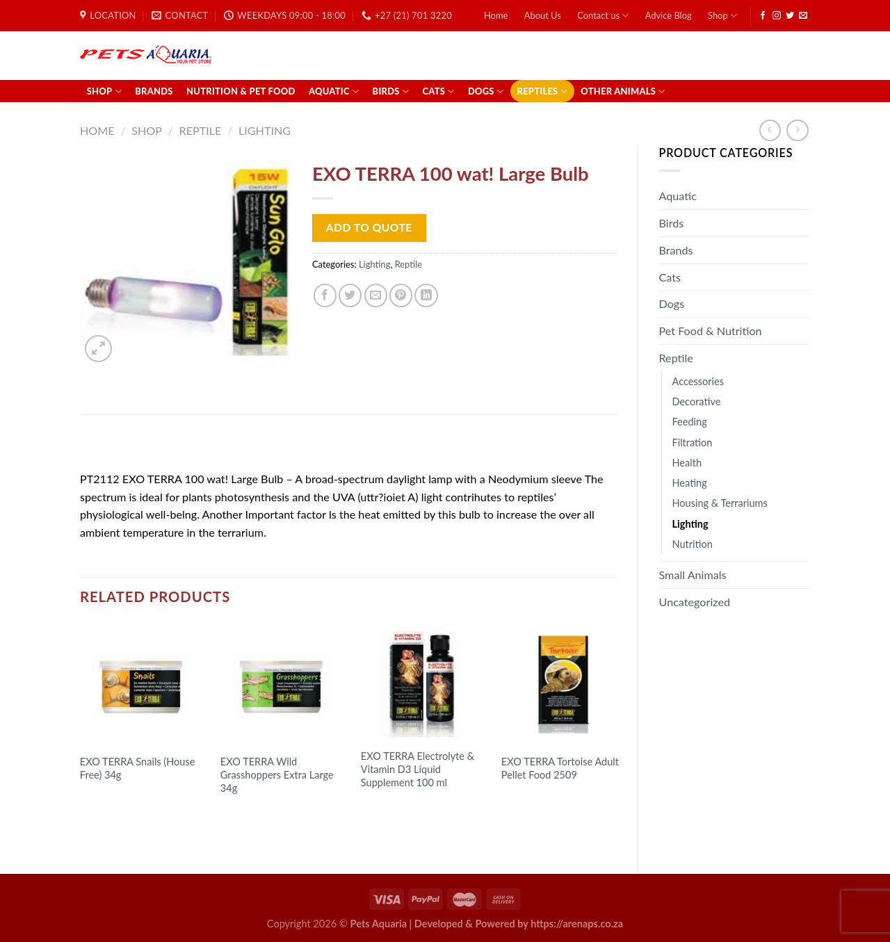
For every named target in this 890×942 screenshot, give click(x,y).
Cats (438, 91)
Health (687, 463)
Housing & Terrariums (720, 503)
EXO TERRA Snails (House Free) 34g (137, 768)
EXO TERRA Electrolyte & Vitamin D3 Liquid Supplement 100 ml (417, 769)
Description (117, 447)
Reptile (200, 130)
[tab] (117, 447)
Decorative (696, 401)
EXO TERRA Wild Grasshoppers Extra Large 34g (277, 775)
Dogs (485, 91)
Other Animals (623, 91)
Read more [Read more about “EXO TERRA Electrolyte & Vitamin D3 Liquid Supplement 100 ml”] (397, 809)
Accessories (698, 381)
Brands (153, 91)
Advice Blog (668, 15)
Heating (689, 483)
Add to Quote (369, 227)
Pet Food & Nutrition (710, 330)
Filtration (692, 442)
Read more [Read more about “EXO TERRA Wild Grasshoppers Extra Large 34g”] (257, 815)
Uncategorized (695, 601)
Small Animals (693, 574)
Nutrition (692, 544)
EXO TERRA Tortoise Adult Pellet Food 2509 (560, 768)
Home (496, 15)
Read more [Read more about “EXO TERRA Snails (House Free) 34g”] (116, 801)
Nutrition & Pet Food (241, 91)
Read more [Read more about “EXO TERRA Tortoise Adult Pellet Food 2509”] (537, 801)
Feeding (689, 422)
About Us (542, 15)
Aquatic (334, 91)
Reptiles (542, 91)
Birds (391, 91)
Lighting (264, 130)
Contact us (603, 15)
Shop (722, 15)
